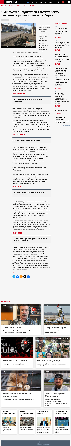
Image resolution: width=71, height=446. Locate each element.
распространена (43, 124)
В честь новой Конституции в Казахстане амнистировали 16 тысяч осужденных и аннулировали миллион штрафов (62, 98)
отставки (20, 169)
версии (30, 121)
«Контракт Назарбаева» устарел (6, 413)
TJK (37, 2)
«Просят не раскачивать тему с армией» (25, 413)
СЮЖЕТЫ (33, 6)
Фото (25, 6)
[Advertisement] (35, 291)
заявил (19, 115)
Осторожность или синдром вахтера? (62, 412)
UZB (46, 2)
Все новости (66, 126)
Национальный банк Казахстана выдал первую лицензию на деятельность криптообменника (61, 72)
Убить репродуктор (61, 110)
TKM (42, 2)
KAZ (28, 2)
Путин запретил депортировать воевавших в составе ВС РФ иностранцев (62, 120)
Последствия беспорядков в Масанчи (27, 140)
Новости (3, 6)
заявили (32, 151)
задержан (31, 88)
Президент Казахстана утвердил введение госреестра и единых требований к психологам (62, 82)
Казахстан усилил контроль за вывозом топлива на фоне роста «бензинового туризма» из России (62, 58)
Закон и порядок (13, 20)
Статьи (11, 6)
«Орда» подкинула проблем (44, 412)
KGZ (33, 2)
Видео (18, 6)
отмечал (30, 155)
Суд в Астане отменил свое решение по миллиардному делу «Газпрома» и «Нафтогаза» (61, 31)
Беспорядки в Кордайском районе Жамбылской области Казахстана (32, 20)
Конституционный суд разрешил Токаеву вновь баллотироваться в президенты (62, 44)
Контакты (5, 441)
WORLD (51, 2)
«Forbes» (17, 65)
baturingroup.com (46, 444)
